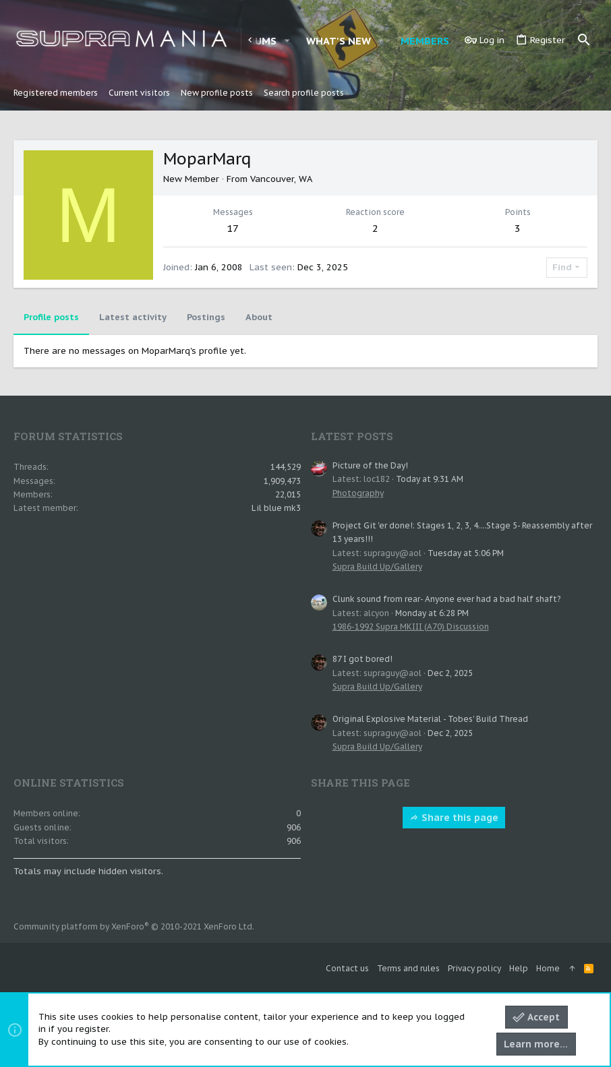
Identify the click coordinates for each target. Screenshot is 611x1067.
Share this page (453, 818)
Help (518, 968)
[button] (286, 41)
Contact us (347, 968)
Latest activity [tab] (133, 317)
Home (548, 968)
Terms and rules (408, 968)
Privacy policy (474, 968)
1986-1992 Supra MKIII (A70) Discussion (410, 626)
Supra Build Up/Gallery (377, 566)
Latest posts (352, 436)
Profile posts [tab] (51, 317)
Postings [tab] (206, 317)
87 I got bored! (362, 659)
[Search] (584, 40)
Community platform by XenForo (133, 926)
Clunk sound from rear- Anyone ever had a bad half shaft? (446, 599)
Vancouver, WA (281, 179)
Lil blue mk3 (276, 508)
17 (233, 228)
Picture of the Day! (370, 465)
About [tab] (258, 317)
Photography (358, 493)
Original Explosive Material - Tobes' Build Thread (430, 719)
